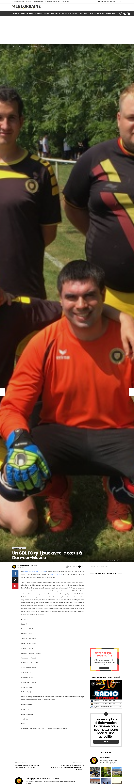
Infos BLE (100, 14)
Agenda (16, 14)
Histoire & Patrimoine (59, 14)
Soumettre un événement (52, 1)
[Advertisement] (67, 30)
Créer (106, 742)
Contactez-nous (38, 1)
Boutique (28, 1)
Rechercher (120, 567)
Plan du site (65, 1)
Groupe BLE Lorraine (18, 1)
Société (92, 14)
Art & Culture (26, 14)
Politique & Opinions (78, 14)
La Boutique (111, 14)
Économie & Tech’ (41, 14)
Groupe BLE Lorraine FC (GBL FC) (34, 571)
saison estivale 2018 (56, 574)
